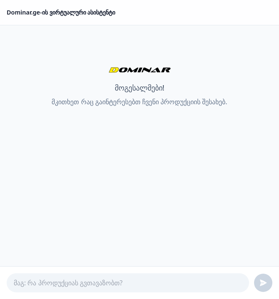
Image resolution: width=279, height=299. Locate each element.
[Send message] (263, 283)
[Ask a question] (128, 282)
